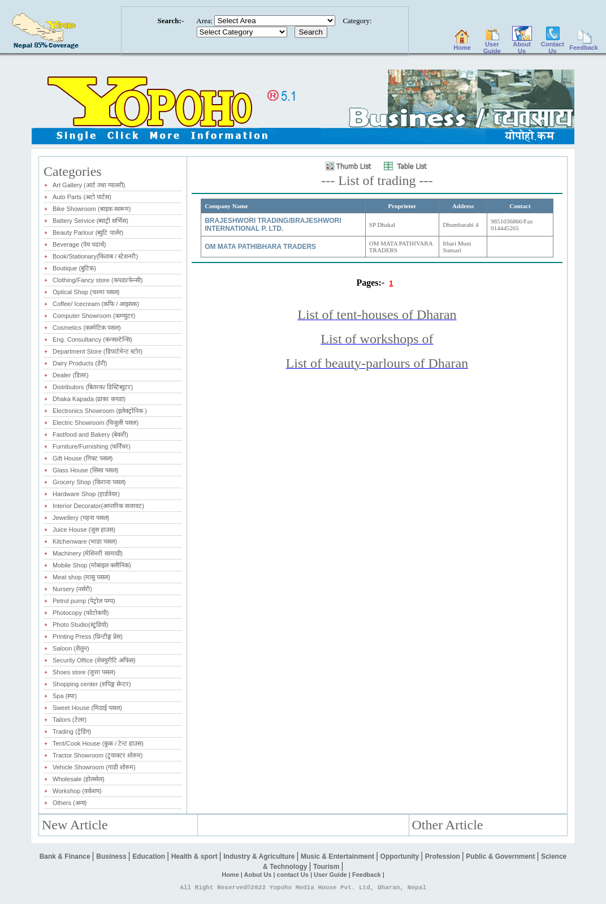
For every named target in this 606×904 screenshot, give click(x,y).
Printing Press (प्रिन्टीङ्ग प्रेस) (88, 636)
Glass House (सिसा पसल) (85, 470)
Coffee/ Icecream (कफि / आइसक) (96, 303)
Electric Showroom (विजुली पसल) (95, 422)
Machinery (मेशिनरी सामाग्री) (88, 553)
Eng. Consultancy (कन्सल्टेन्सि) (92, 339)
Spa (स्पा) (65, 695)
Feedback (583, 44)
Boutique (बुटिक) (74, 268)
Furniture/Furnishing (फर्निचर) (92, 446)
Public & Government (501, 856)
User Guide (492, 44)
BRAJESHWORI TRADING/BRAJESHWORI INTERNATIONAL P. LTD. (273, 225)
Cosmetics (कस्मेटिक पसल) (87, 327)
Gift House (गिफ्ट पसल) (82, 458)
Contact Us (552, 44)
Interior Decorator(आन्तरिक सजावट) (98, 505)
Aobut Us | (260, 874)
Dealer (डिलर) (71, 375)
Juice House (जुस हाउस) (84, 529)
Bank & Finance (66, 856)
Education (149, 856)
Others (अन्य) (69, 802)
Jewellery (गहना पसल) (81, 517)
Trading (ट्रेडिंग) (72, 731)
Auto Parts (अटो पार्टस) (82, 196)
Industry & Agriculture (260, 856)
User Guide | (333, 874)
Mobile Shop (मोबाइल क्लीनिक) (92, 565)
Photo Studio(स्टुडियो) (80, 624)
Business (112, 856)
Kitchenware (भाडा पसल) (85, 541)
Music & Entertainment (338, 856)
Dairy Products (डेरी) (80, 363)
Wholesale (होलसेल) (79, 779)
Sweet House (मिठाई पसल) (87, 707)
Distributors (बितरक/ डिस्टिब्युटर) (93, 387)
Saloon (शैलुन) (71, 648)
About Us (522, 44)
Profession (443, 856)
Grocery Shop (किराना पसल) (89, 482)
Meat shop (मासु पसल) (81, 577)
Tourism (327, 867)
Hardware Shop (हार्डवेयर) (86, 493)
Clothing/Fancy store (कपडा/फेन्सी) (97, 280)
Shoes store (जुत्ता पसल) (84, 672)
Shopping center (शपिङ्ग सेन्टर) (92, 684)
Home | (233, 874)
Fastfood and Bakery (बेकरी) (90, 434)
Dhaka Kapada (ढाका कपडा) (89, 398)
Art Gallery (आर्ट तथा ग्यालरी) (89, 185)
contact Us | (295, 874)
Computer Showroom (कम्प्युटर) (94, 315)
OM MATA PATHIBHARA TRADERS (260, 247)
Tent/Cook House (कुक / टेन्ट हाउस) (98, 743)
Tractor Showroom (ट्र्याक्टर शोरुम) (98, 755)
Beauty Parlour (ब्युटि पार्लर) (88, 232)
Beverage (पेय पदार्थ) (79, 244)
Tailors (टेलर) (69, 719)
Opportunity (400, 856)
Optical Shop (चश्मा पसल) (86, 292)
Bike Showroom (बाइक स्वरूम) (92, 208)
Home (462, 44)
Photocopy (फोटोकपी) (81, 612)
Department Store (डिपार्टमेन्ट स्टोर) (97, 351)
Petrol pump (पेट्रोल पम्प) (84, 600)
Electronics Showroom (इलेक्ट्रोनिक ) (100, 410)
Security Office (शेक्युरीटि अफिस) (94, 660)
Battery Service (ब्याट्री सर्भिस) (90, 220)
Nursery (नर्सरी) (72, 589)
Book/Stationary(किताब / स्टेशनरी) (95, 256)
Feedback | (368, 874)
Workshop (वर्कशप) (77, 790)
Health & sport (195, 856)
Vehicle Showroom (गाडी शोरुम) (94, 767)
